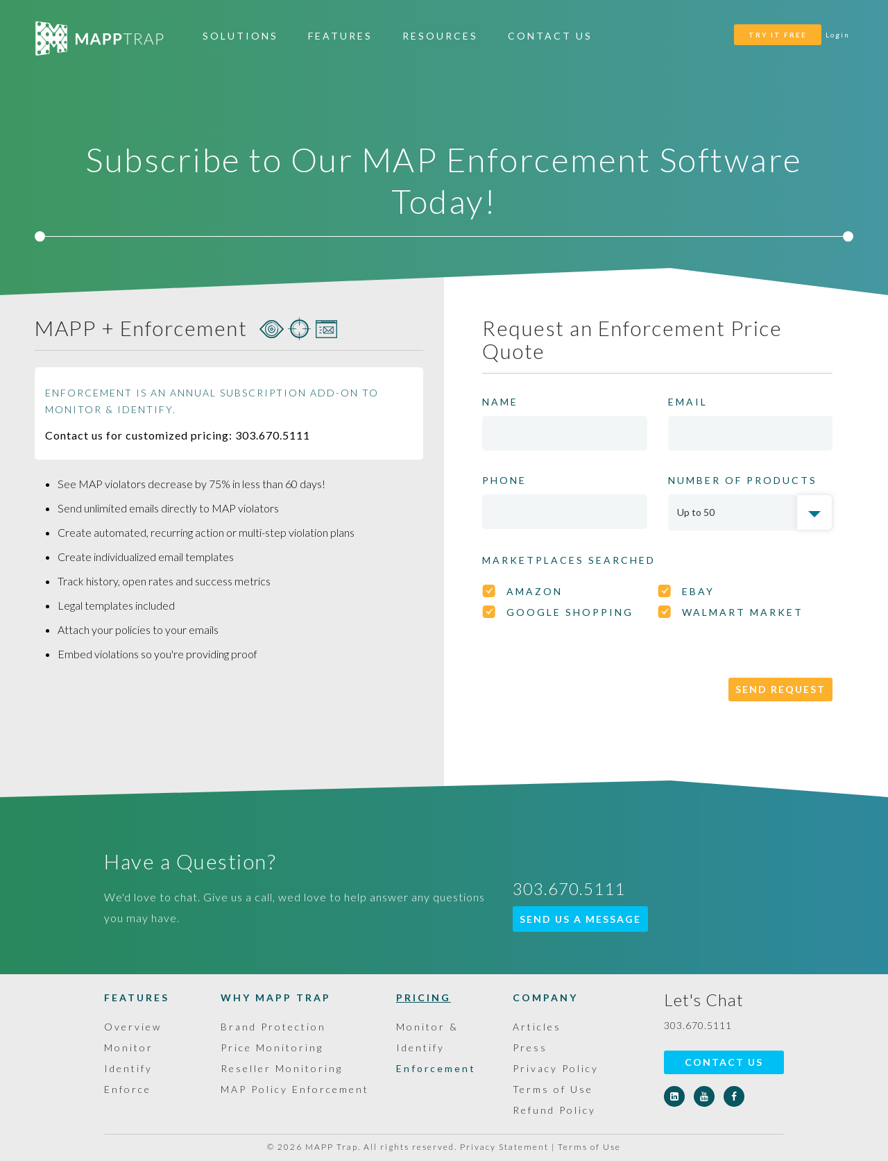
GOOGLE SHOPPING (569, 612)
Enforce (127, 1089)
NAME (500, 402)
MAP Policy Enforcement (295, 1089)
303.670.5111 (698, 1025)
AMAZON (534, 591)
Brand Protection (273, 1027)
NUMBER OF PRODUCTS (742, 480)
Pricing (423, 997)
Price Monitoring (272, 1047)
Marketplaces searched (569, 560)
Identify (128, 1068)
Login (838, 35)
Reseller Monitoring (282, 1068)
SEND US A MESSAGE (580, 919)
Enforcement (436, 1068)
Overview (133, 1027)
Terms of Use (553, 1089)
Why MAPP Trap (276, 997)
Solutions (240, 36)
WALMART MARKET (742, 612)
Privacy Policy (556, 1068)
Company (545, 997)
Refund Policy (554, 1110)
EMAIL (688, 402)
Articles (537, 1027)
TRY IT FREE (778, 35)
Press (530, 1047)
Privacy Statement (504, 1147)
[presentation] (587, 676)
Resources (440, 36)
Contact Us (550, 36)
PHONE (504, 480)
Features (340, 36)
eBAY (698, 591)
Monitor (128, 1047)
